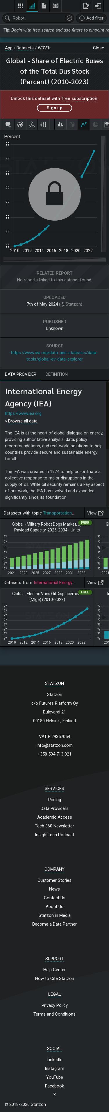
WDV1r (44, 48)
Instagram (54, 1068)
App (8, 48)
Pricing (54, 799)
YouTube (54, 1077)
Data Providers (55, 808)
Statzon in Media (55, 915)
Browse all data (22, 421)
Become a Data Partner (54, 924)
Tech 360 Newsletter (54, 826)
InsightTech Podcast (54, 834)
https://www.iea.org (23, 413)
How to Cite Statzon (54, 978)
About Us (54, 906)
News (54, 889)
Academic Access (54, 817)
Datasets (25, 48)
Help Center (54, 969)
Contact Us (54, 897)
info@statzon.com (55, 745)
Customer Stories (54, 880)
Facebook (54, 1086)
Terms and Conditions (54, 1014)
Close (98, 48)
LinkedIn (54, 1059)
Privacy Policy (55, 1005)
